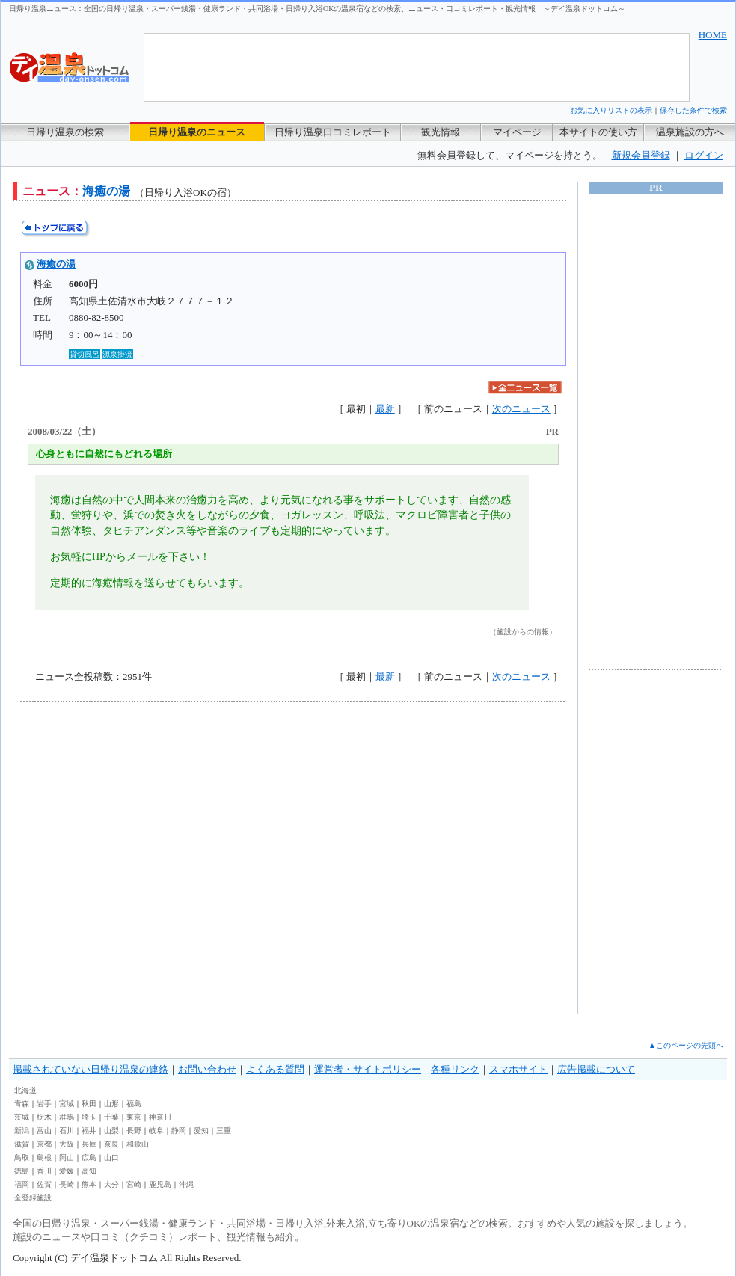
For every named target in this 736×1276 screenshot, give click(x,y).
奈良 (111, 1144)
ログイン (703, 155)
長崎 (66, 1184)
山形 (111, 1103)
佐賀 (44, 1184)
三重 (223, 1130)
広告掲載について (596, 1069)
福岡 (21, 1184)
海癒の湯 (56, 263)
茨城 (21, 1117)
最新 (385, 408)
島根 (44, 1157)
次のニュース (521, 408)
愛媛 (66, 1171)
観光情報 (440, 132)
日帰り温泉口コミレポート (333, 132)
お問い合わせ (207, 1069)
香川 (44, 1171)
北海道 (25, 1090)
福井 (89, 1130)
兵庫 (89, 1144)
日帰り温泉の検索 (65, 132)
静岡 (178, 1130)
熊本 (89, 1184)
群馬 (66, 1117)
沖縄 (186, 1184)
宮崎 (133, 1184)
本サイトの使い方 (598, 132)
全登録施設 (33, 1198)
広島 (89, 1157)
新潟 (21, 1130)
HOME (713, 34)
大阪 (66, 1144)
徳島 (21, 1171)
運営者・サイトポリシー (367, 1069)
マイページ (517, 132)
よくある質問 (275, 1069)
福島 (133, 1103)
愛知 (201, 1130)
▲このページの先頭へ (685, 1045)
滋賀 (21, 1144)
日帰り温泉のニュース (196, 132)
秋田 (89, 1103)
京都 (44, 1144)
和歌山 (137, 1144)
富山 (44, 1130)
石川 (66, 1130)
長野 (133, 1130)
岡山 (66, 1157)
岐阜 (156, 1130)
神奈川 (160, 1117)
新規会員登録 (641, 155)
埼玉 (89, 1117)
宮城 (66, 1103)
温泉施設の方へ (690, 132)
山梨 (111, 1130)
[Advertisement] (140, 857)
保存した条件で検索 (693, 110)
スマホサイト (518, 1069)
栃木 (44, 1117)
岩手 (44, 1103)
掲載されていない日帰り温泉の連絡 (90, 1069)
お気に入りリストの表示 (611, 110)
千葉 (111, 1117)
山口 (111, 1157)
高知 (89, 1171)
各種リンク (455, 1069)
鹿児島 (160, 1184)
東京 (133, 1117)
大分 (111, 1184)
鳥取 (21, 1157)
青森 (21, 1103)
